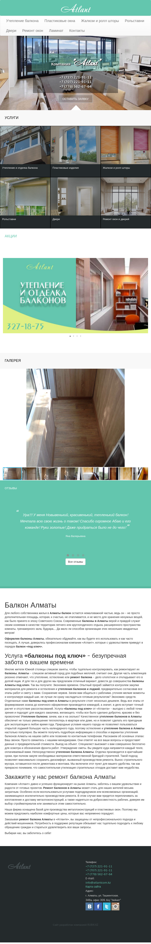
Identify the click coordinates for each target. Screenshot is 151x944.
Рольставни (134, 20)
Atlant (75, 8)
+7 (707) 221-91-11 (75, 82)
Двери (11, 30)
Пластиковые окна (59, 20)
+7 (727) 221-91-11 (75, 77)
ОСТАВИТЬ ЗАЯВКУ (75, 99)
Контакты (77, 30)
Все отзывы (75, 563)
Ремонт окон (32, 30)
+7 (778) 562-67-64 (75, 86)
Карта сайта (93, 888)
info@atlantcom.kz (98, 884)
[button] (144, 297)
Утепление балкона (22, 20)
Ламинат (56, 30)
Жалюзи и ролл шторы (100, 20)
